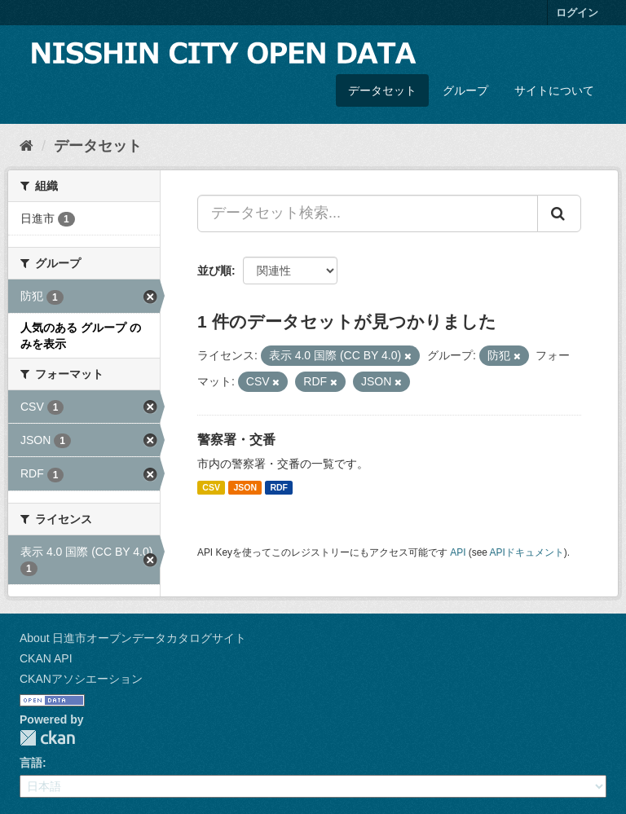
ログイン (577, 13)
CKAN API (46, 658)
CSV (211, 487)
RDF (279, 487)
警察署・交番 (236, 440)
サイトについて (554, 90)
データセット (382, 90)
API (457, 552)
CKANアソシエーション (81, 678)
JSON (245, 487)
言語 (31, 762)
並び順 (214, 270)
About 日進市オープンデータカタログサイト (133, 638)
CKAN (47, 737)
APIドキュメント (527, 552)
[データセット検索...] (367, 213)
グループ (465, 90)
